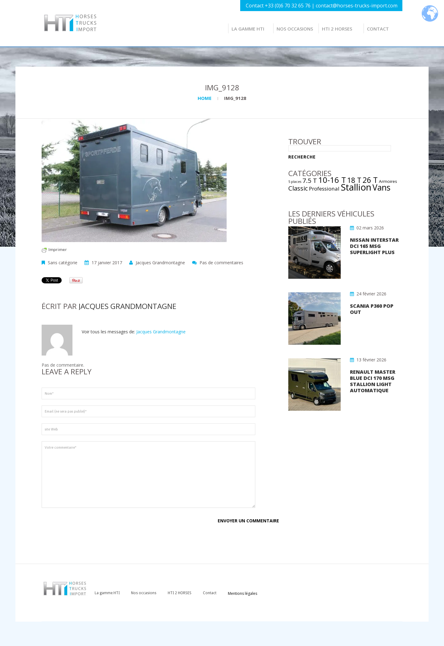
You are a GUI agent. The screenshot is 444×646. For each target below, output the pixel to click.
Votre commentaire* (148, 474)
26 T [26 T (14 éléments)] (370, 180)
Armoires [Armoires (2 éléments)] (388, 181)
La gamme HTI (248, 29)
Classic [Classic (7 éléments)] (298, 188)
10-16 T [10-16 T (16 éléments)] (332, 180)
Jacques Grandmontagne (160, 262)
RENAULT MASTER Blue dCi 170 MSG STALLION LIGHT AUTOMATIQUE (372, 381)
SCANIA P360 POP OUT (371, 308)
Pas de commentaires (221, 262)
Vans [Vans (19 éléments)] (381, 187)
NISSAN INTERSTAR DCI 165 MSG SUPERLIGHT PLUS (374, 246)
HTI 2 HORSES (337, 29)
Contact (378, 29)
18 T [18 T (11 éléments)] (354, 180)
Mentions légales (242, 593)
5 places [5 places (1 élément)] (294, 181)
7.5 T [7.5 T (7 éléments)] (309, 180)
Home (205, 98)
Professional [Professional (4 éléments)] (324, 188)
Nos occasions (295, 29)
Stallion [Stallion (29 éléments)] (356, 187)
